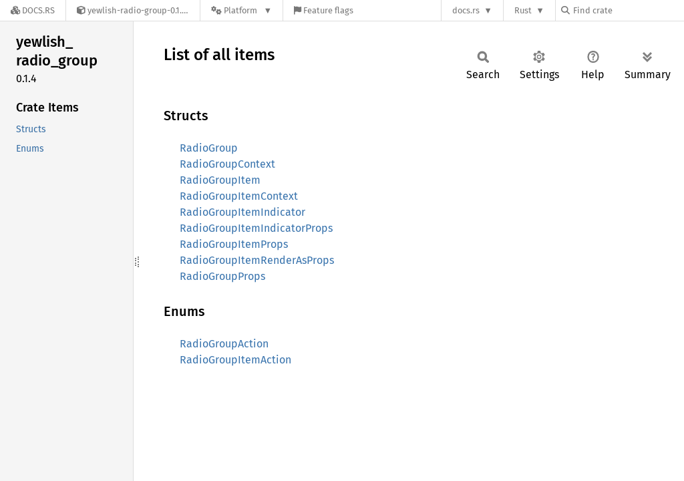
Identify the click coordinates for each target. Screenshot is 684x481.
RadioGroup (209, 148)
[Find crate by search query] (628, 10)
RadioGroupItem (220, 180)
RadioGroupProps (222, 276)
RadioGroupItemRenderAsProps (257, 260)
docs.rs (466, 10)
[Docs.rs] (32, 10)
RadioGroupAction (224, 343)
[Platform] (241, 10)
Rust (523, 10)
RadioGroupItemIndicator (242, 212)
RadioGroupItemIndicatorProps (256, 228)
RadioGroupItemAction (235, 359)
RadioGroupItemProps (234, 244)
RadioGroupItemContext (239, 196)
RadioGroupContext (227, 164)
